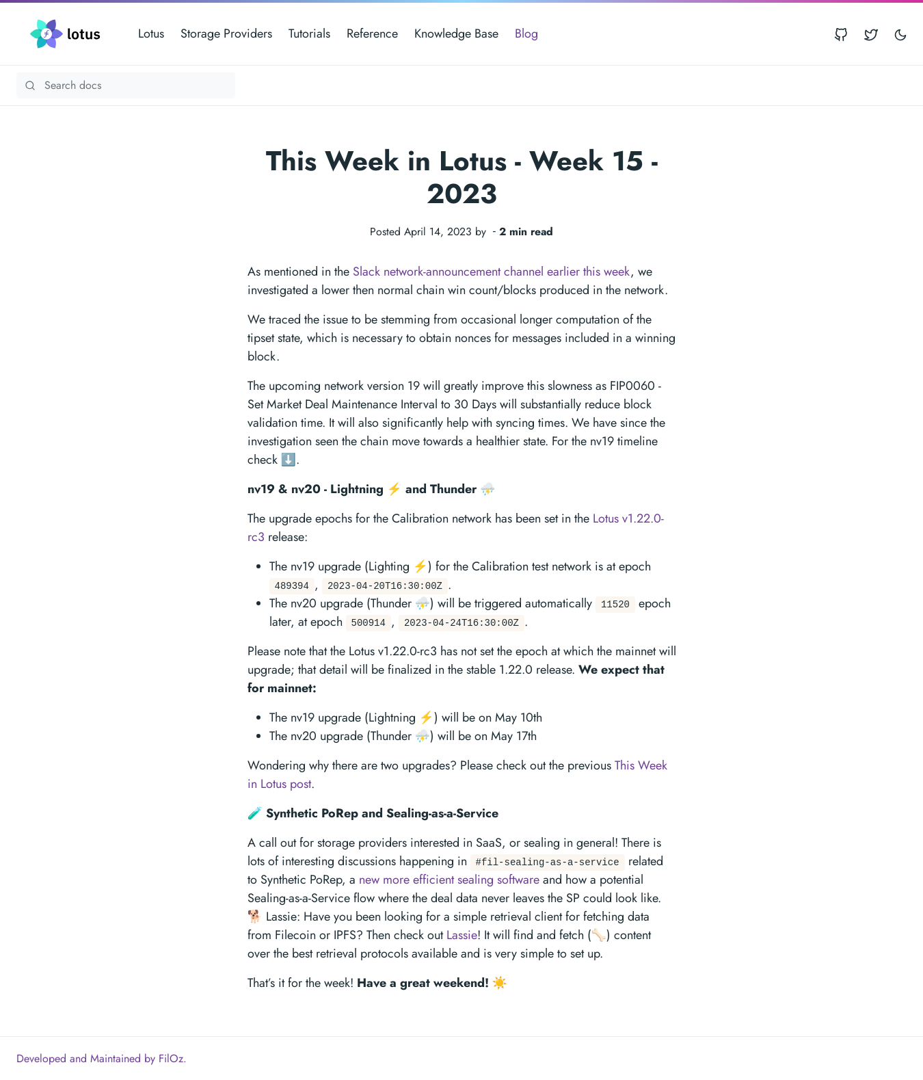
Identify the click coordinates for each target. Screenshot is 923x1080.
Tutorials (309, 33)
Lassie (461, 935)
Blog (526, 33)
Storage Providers (226, 33)
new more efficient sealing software (449, 879)
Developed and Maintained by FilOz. (101, 1058)
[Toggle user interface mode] (900, 34)
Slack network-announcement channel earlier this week (491, 271)
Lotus (151, 33)
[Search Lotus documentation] (125, 85)
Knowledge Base (456, 33)
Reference (372, 33)
